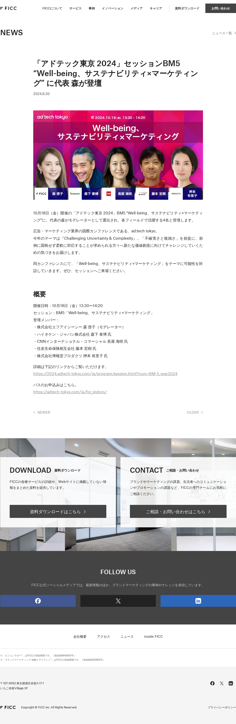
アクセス (103, 636)
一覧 (222, 33)
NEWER (43, 412)
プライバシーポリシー (222, 707)
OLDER (193, 412)
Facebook (20, 601)
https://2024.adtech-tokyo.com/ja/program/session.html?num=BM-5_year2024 (105, 373)
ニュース (127, 636)
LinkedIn (181, 601)
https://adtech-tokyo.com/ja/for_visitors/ (70, 391)
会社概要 (80, 636)
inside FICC (153, 636)
